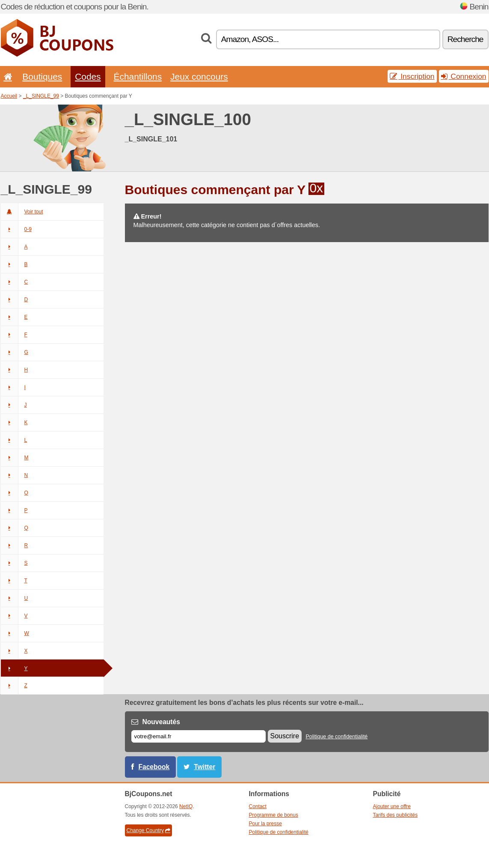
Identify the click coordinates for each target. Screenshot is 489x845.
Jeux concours (199, 76)
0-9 (16, 229)
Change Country (148, 830)
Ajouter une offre (392, 806)
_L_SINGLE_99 (41, 96)
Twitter (204, 766)
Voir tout (22, 211)
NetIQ (186, 806)
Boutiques (42, 76)
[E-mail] (198, 736)
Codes (88, 76)
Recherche (465, 39)
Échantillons (138, 76)
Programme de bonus (273, 815)
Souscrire (284, 736)
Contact (258, 806)
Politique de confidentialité (336, 737)
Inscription (412, 76)
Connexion (463, 76)
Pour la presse (265, 824)
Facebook (154, 766)
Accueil (9, 96)
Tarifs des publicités (395, 815)
